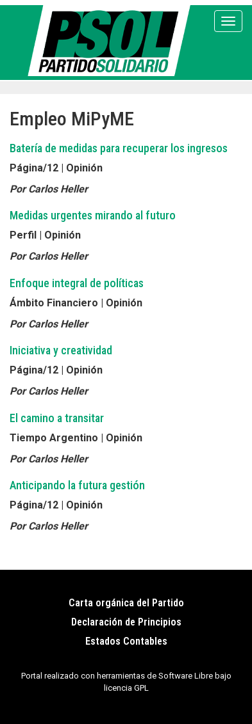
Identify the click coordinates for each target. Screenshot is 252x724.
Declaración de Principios (126, 622)
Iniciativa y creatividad (61, 350)
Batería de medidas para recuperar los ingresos (119, 148)
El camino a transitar (57, 418)
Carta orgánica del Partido (126, 603)
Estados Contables (126, 641)
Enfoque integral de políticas (77, 283)
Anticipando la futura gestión (77, 485)
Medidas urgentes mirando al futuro (93, 215)
